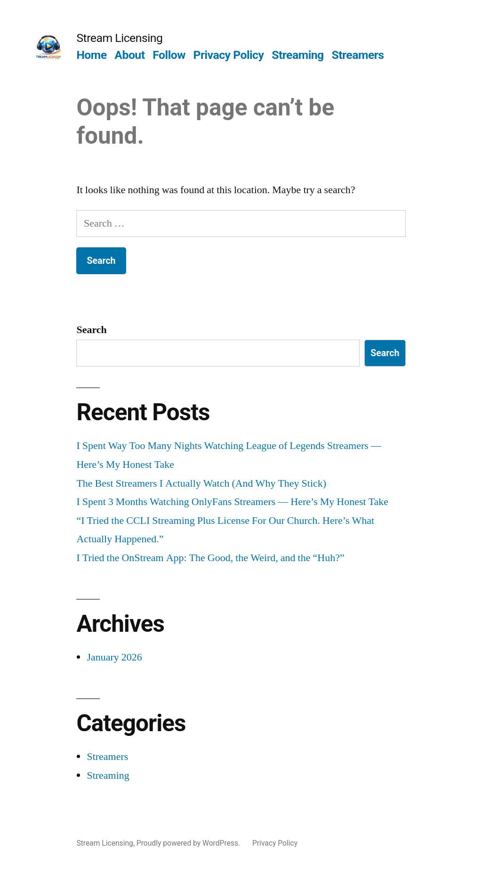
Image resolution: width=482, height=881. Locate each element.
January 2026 (114, 657)
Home (91, 55)
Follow (169, 55)
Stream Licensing (119, 38)
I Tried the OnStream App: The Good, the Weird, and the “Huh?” (210, 557)
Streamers (357, 55)
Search (91, 329)
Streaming (298, 55)
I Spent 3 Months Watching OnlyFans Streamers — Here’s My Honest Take (232, 501)
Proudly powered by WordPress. (189, 843)
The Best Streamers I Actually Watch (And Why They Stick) (201, 483)
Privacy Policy (228, 55)
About (129, 55)
